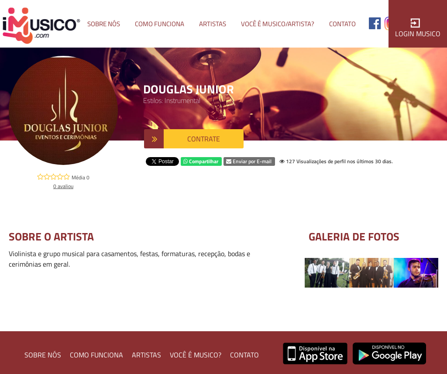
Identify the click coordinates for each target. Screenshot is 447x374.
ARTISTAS (146, 355)
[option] (327, 273)
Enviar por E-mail (249, 161)
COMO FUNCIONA (96, 355)
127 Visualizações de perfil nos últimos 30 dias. (336, 161)
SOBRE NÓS (42, 355)
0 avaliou (63, 186)
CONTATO (244, 355)
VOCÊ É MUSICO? (195, 355)
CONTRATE (203, 139)
